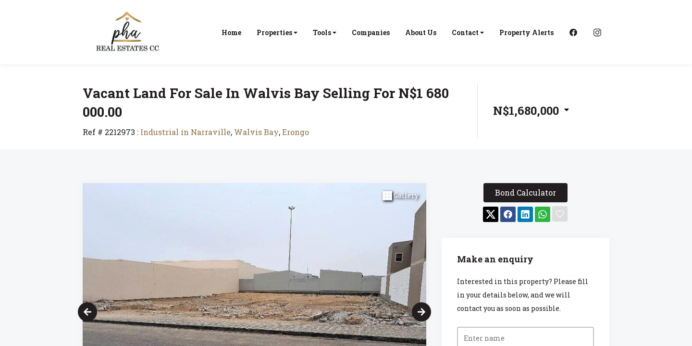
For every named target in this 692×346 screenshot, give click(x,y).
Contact (468, 32)
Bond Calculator (525, 192)
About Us (420, 32)
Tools (324, 32)
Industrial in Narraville (185, 132)
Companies (371, 32)
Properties (277, 32)
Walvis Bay (256, 132)
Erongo (295, 132)
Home (231, 32)
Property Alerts (526, 32)
